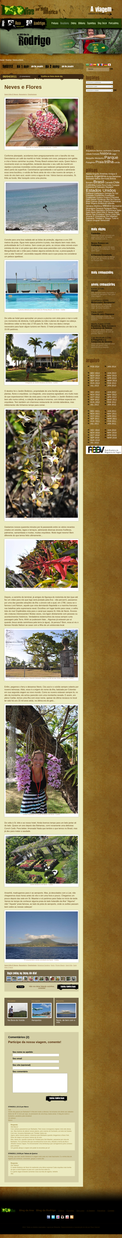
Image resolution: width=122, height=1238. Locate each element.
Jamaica (89, 206)
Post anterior (11, 1001)
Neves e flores (18, 60)
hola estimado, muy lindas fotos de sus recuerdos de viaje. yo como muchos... (101, 306)
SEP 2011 (94, 419)
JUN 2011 (111, 411)
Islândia (110, 203)
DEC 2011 (95, 411)
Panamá (99, 208)
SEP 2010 (94, 438)
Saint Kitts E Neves (105, 212)
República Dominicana (106, 210)
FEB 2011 (111, 421)
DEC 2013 (95, 373)
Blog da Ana (60, 1001)
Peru (114, 208)
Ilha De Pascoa (113, 199)
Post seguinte (36, 1001)
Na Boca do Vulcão (16, 1020)
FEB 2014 (94, 367)
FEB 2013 (111, 383)
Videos (81, 23)
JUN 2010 (111, 430)
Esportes (91, 23)
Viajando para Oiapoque (102, 314)
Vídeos (61, 1214)
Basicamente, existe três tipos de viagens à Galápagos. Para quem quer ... (103, 249)
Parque (111, 157)
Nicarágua (90, 208)
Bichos (99, 151)
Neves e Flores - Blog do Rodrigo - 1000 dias (29, 10)
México (107, 205)
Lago (114, 154)
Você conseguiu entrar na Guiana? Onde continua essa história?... (102, 318)
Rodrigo (9, 60)
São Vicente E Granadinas (103, 215)
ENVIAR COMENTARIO (67, 987)
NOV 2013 (95, 376)
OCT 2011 (95, 416)
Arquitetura (91, 151)
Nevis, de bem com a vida (65, 1021)
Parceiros (114, 23)
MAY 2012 (111, 395)
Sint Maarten (111, 216)
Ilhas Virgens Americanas (109, 201)
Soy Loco (102, 23)
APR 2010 (111, 435)
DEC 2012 (95, 392)
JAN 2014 (111, 367)
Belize (98, 179)
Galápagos (99, 193)
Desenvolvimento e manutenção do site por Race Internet (80, 1231)
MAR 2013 (112, 381)
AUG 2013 (95, 383)
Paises (54, 23)
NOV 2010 (95, 433)
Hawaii (93, 199)
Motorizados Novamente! (103, 302)
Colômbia (90, 185)
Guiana (99, 197)
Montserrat (117, 206)
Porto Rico (90, 210)
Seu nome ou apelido (23, 1052)
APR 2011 (111, 416)
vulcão (117, 162)
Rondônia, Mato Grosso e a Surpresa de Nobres (103, 327)
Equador (109, 187)
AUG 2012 (95, 402)
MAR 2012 (112, 400)
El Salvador (100, 187)
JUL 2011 (94, 424)
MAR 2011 (112, 419)
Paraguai (108, 208)
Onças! (94, 291)
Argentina (100, 176)
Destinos (64, 23)
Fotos (73, 23)
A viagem (100, 11)
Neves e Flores (23, 87)
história (105, 153)
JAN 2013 (111, 386)
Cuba (108, 185)
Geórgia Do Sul (111, 193)
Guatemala (91, 197)
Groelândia (99, 195)
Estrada (95, 154)
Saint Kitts (69, 965)
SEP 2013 (94, 381)
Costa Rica (101, 185)
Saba (119, 210)
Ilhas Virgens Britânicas (96, 203)
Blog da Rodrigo (46, 1214)
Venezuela (105, 220)
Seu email (17, 1059)
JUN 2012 (111, 392)
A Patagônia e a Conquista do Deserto (101, 341)
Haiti (88, 199)
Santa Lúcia (110, 214)
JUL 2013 (94, 386)
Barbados (90, 179)
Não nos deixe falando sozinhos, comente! (41, 987)
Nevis (53, 965)
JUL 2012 (94, 405)
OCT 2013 (95, 378)
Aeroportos (36, 1020)
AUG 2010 (95, 440)
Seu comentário (20, 1072)
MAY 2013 (111, 376)
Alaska (89, 174)
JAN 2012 (111, 405)
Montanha (99, 158)
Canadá (109, 182)
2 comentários (25, 76)
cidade (89, 154)
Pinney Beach (60, 965)
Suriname (90, 218)
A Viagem (91, 1214)
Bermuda (105, 179)
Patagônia (90, 162)
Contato (111, 1214)
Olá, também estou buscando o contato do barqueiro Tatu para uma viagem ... (103, 294)
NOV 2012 (95, 395)
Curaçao (115, 185)
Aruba (109, 176)
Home (2, 60)
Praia (100, 162)
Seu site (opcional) (21, 1065)
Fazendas (95, 233)
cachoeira (107, 151)
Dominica (90, 187)
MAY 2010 (111, 433)
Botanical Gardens (43, 965)
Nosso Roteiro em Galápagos (99, 244)
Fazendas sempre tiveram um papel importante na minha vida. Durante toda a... (102, 237)
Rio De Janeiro (30, 65)
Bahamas (116, 176)
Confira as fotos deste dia (52, 76)
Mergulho (90, 158)
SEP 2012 (94, 400)
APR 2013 (111, 378)
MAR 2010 (112, 438)
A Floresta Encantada (101, 255)
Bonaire (89, 183)
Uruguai (96, 220)
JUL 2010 (94, 443)
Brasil (98, 181)
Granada (90, 195)
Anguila (95, 174)
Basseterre (23, 94)
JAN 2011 (111, 424)
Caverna (116, 151)
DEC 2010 (95, 430)
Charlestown (32, 94)
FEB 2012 (111, 402)
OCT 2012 (95, 397)
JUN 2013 (111, 373)
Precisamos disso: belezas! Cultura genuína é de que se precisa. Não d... (102, 331)
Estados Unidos (101, 190)
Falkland (89, 193)
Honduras (101, 199)
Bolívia (113, 179)
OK (111, 69)
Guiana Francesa (111, 197)
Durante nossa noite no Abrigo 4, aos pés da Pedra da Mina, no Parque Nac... (103, 258)
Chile (116, 182)
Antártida (104, 174)
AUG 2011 (95, 421)
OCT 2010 (95, 435)
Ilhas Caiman (92, 201)
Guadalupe (109, 195)
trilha (109, 161)
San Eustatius (98, 214)
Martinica (98, 206)
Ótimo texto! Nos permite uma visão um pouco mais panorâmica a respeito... (103, 345)
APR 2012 (111, 397)
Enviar (56, 1102)
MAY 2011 (111, 414)
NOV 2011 (95, 414)
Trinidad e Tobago (103, 218)
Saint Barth (91, 212)
